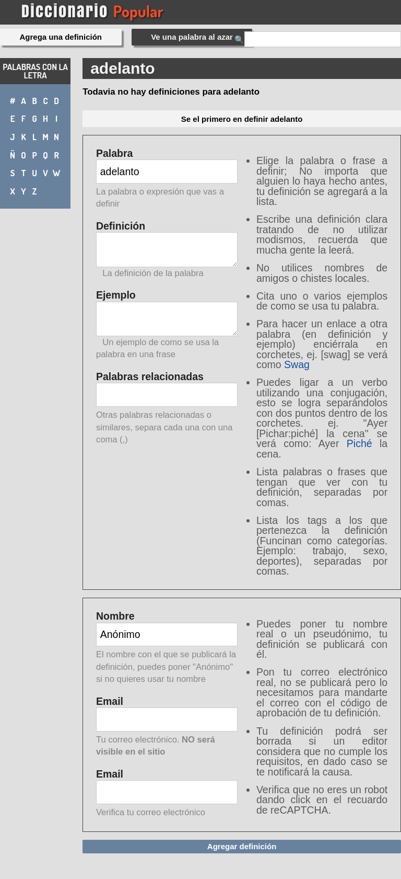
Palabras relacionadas (167, 409)
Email (167, 727)
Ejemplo (167, 324)
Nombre (167, 648)
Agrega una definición (61, 36)
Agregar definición (242, 846)
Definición (167, 249)
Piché (359, 443)
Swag (297, 364)
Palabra (167, 179)
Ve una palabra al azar (192, 36)
